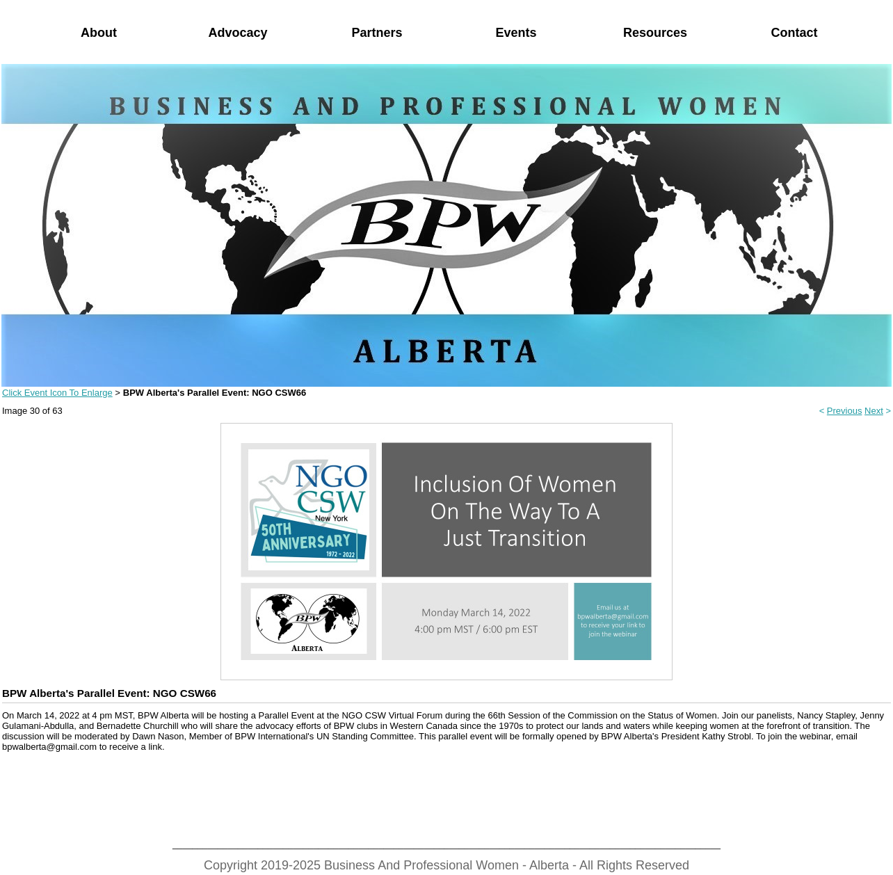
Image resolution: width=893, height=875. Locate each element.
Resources (655, 33)
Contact (794, 33)
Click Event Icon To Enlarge (57, 392)
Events (515, 33)
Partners (376, 33)
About (99, 33)
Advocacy (237, 33)
